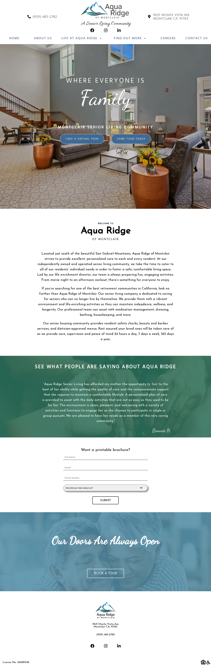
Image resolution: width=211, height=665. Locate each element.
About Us (43, 38)
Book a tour (105, 573)
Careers (168, 38)
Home (14, 38)
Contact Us (196, 38)
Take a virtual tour (82, 139)
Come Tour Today (131, 139)
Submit (105, 500)
